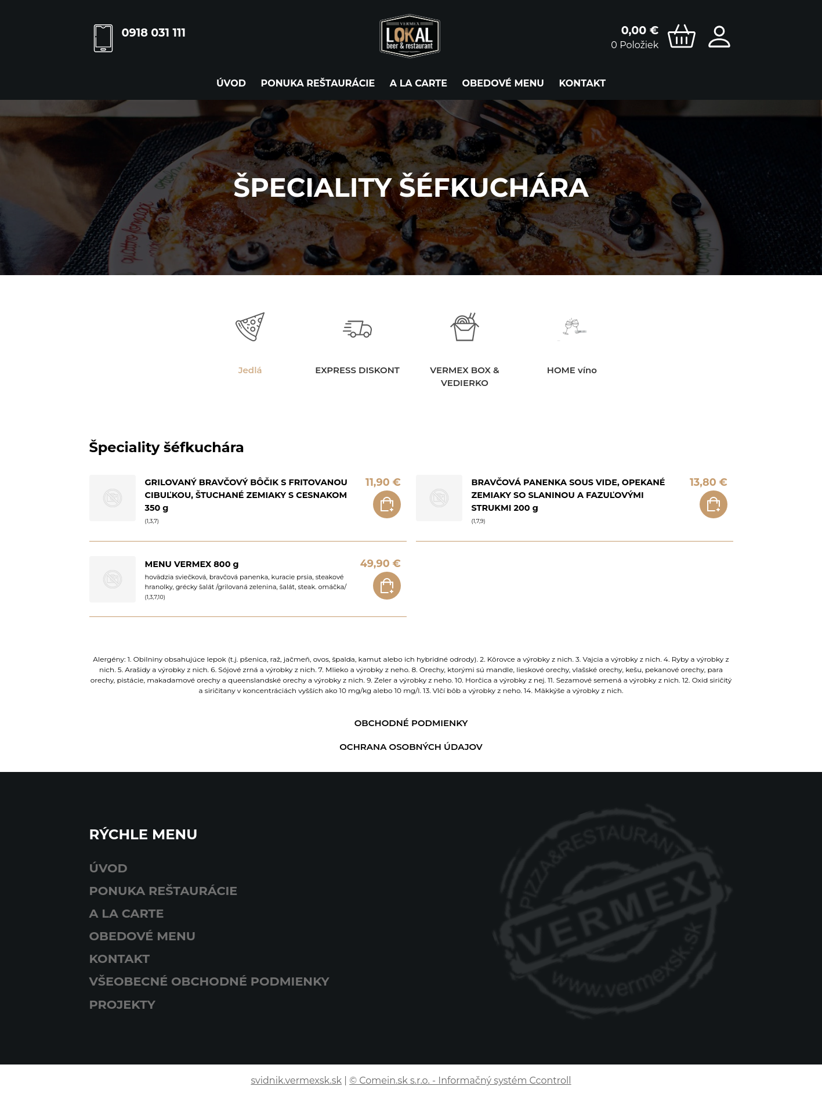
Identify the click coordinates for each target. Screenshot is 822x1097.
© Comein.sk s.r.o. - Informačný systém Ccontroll (460, 1080)
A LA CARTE (418, 83)
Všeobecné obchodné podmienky (209, 981)
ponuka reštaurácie (317, 83)
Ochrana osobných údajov (411, 746)
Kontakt (582, 83)
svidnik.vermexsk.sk (296, 1080)
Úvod (231, 83)
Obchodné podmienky (411, 722)
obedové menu (503, 83)
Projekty (122, 1004)
